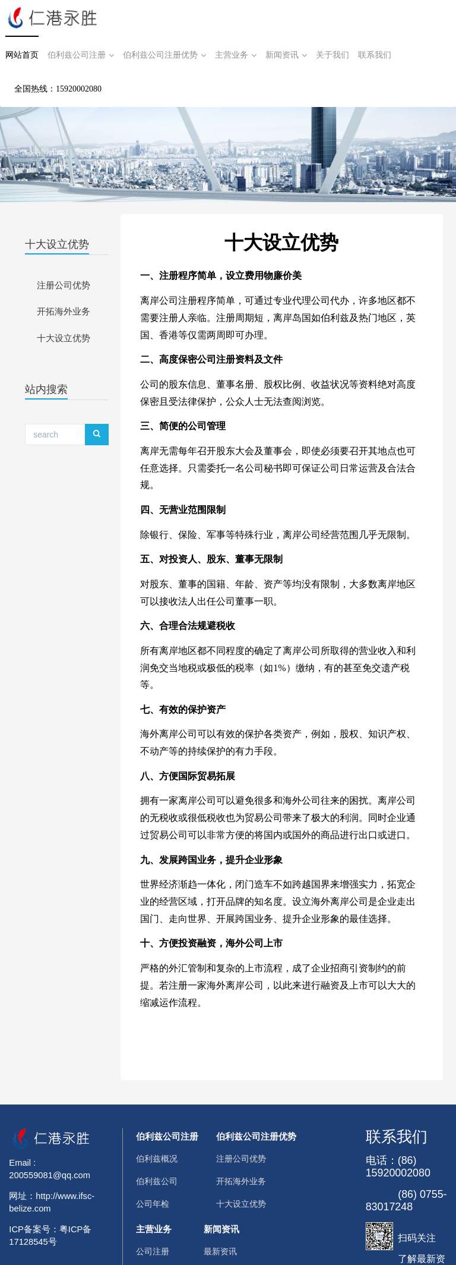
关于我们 (332, 55)
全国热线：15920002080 (58, 88)
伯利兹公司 (157, 1181)
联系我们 (374, 55)
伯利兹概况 (157, 1158)
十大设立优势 (57, 244)
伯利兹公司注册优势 (164, 55)
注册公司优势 (63, 285)
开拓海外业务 (63, 311)
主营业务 (235, 55)
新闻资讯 (286, 55)
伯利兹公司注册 (81, 55)
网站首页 (22, 55)
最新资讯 (220, 1251)
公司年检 (152, 1204)
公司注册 (152, 1251)
